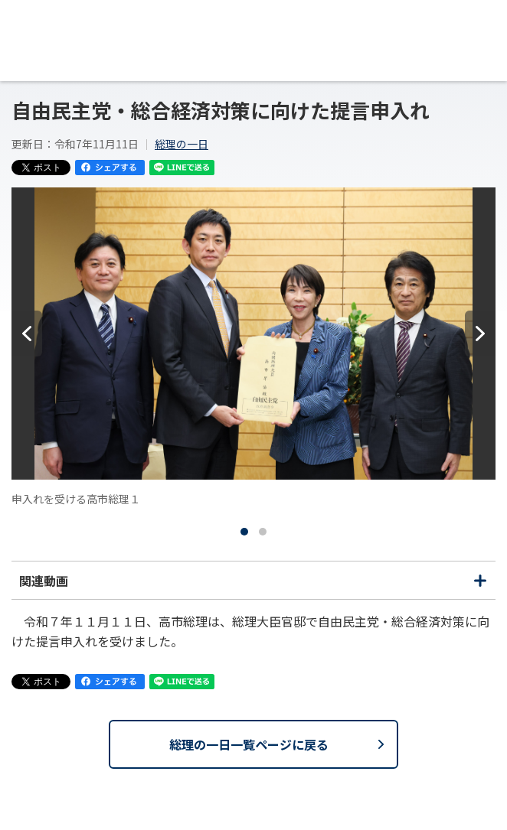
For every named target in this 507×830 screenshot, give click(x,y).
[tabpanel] (253, 346)
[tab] (244, 531)
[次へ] (480, 333)
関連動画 (253, 585)
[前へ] (26, 333)
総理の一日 (181, 143)
